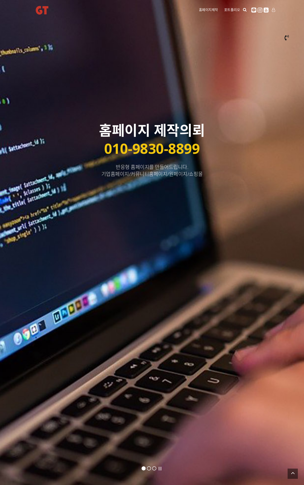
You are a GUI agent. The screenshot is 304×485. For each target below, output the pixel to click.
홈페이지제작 (208, 9)
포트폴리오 (232, 9)
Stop (160, 469)
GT (42, 10)
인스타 (259, 10)
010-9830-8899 (152, 148)
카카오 (253, 10)
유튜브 (266, 10)
